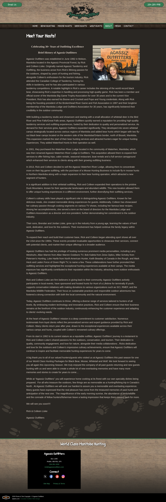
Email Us (12, 4)
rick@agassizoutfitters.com (54, 467)
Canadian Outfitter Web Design (30, 499)
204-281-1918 (154, 4)
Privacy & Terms (59, 484)
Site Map (46, 484)
